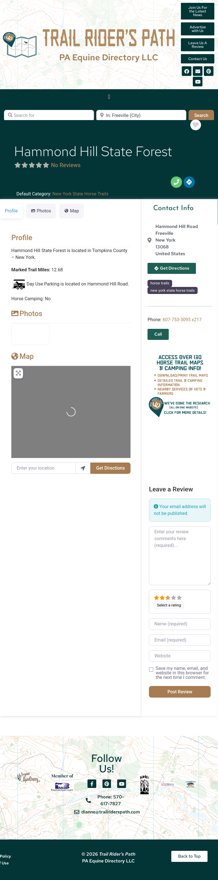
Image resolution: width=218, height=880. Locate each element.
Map (22, 356)
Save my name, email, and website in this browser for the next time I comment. (182, 673)
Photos (26, 313)
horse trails (159, 283)
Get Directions (110, 468)
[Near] (141, 115)
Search (204, 115)
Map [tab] (71, 211)
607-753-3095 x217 (182, 319)
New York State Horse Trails (80, 194)
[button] (109, 96)
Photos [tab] (41, 211)
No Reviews (66, 165)
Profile (21, 237)
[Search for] (49, 115)
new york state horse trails (172, 290)
